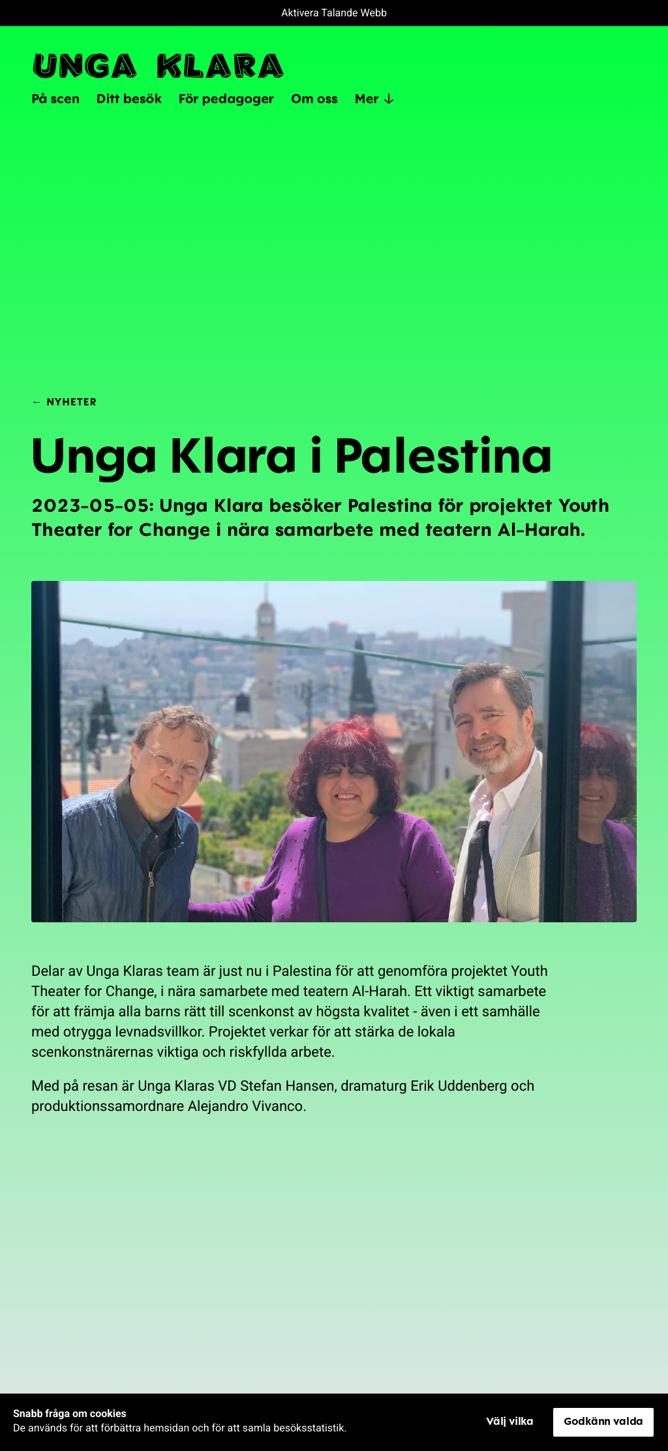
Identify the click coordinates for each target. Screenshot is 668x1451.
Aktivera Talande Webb (334, 13)
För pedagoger (227, 98)
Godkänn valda (603, 1420)
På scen (55, 98)
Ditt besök (129, 98)
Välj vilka (510, 1420)
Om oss (314, 98)
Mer (374, 98)
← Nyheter (64, 401)
